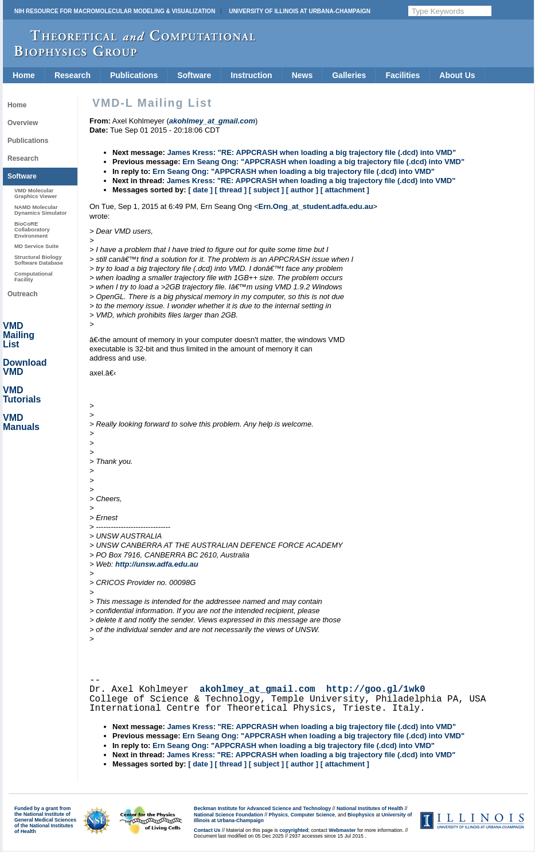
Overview (22, 123)
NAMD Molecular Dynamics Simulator (40, 210)
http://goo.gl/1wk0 (375, 689)
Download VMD (24, 367)
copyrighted (293, 830)
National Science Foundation (228, 815)
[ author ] (302, 189)
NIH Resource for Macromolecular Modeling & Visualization (114, 11)
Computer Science (313, 815)
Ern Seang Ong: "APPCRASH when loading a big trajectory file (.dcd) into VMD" (323, 161)
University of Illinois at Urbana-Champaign (299, 11)
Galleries (349, 75)
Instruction (251, 75)
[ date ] (200, 189)
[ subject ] (266, 189)
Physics (278, 815)
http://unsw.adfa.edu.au (156, 564)
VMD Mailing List (18, 335)
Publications (134, 75)
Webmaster (342, 830)
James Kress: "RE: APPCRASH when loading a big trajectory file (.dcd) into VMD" (311, 152)
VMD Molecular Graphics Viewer (35, 193)
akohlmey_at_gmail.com (257, 689)
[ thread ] (230, 189)
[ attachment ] (345, 189)
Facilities (402, 75)
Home (24, 75)
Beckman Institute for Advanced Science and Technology (262, 808)
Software (194, 75)
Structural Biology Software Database (38, 260)
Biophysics (360, 815)
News (302, 75)
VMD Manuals (21, 422)
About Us (457, 75)
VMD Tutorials (22, 394)
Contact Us (207, 830)
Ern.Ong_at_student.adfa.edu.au (316, 206)
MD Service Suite (36, 246)
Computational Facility (33, 276)
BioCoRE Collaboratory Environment (32, 229)
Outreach (22, 294)
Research (72, 75)
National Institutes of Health (370, 808)
